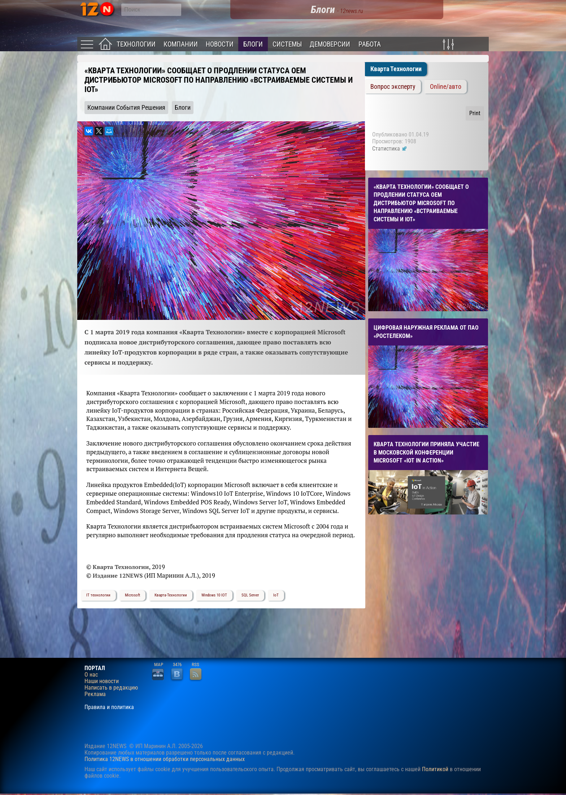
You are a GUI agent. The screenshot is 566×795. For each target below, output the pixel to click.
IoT (276, 595)
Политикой (435, 769)
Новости (220, 44)
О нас (91, 675)
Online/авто (445, 86)
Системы (287, 44)
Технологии (136, 44)
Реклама (95, 694)
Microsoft (132, 595)
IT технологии (98, 595)
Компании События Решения (126, 107)
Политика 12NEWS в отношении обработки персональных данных (164, 759)
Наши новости (101, 681)
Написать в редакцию (111, 688)
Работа (369, 44)
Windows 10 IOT (214, 595)
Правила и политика (109, 707)
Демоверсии (330, 44)
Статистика (389, 148)
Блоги (253, 44)
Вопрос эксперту (392, 86)
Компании (181, 44)
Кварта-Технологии (170, 595)
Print (474, 113)
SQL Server (250, 595)
